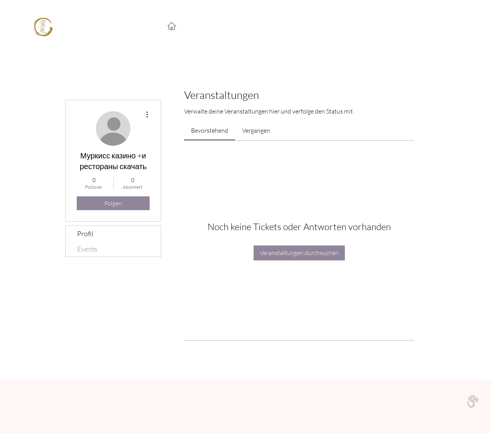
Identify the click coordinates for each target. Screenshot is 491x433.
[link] (209, 130)
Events (87, 249)
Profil (85, 233)
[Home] (172, 25)
